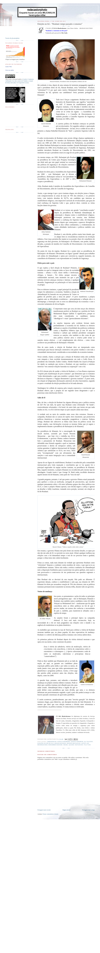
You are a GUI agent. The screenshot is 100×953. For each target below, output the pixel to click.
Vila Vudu (87, 744)
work (9, 79)
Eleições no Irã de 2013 (45, 743)
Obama (65, 744)
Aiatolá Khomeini (77, 741)
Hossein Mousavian (73, 743)
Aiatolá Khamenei (63, 741)
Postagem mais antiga (88, 810)
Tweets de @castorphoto (12, 38)
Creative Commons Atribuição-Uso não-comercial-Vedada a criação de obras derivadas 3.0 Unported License (19, 81)
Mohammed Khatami (55, 744)
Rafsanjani (79, 744)
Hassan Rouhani (60, 743)
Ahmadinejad (52, 741)
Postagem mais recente (44, 810)
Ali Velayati (88, 741)
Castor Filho (8, 66)
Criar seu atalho (9, 70)
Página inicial (66, 810)
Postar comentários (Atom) (50, 814)
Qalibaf (71, 744)
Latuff (83, 743)
